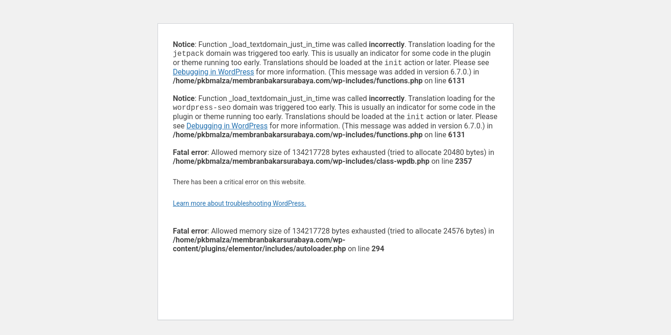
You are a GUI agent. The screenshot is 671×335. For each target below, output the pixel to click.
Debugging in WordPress (213, 73)
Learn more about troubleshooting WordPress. (239, 207)
